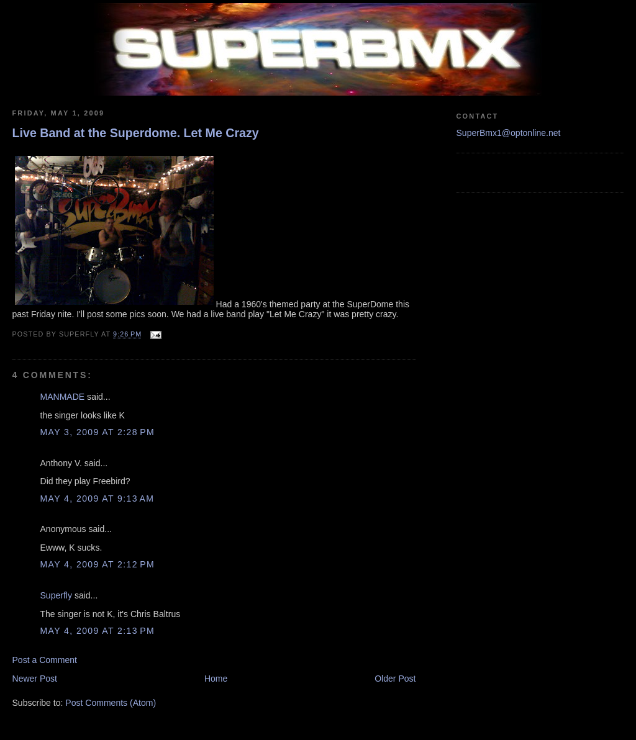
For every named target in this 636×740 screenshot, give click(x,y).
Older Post (395, 679)
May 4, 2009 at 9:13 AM (97, 498)
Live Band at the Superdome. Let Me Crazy (135, 133)
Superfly (56, 595)
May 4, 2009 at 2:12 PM (97, 564)
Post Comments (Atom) (110, 703)
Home (215, 679)
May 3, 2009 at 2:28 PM (97, 432)
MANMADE (62, 397)
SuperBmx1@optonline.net (509, 133)
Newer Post (35, 679)
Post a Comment (45, 660)
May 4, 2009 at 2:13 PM (97, 631)
